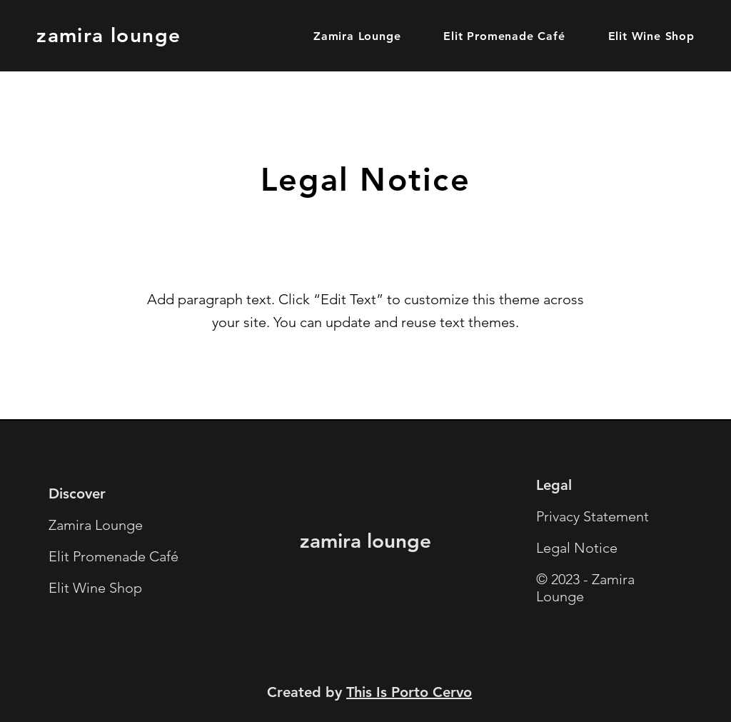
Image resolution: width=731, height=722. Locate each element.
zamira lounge (108, 35)
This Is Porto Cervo (409, 692)
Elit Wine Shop (95, 587)
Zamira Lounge (96, 524)
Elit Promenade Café (113, 556)
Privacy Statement (592, 516)
